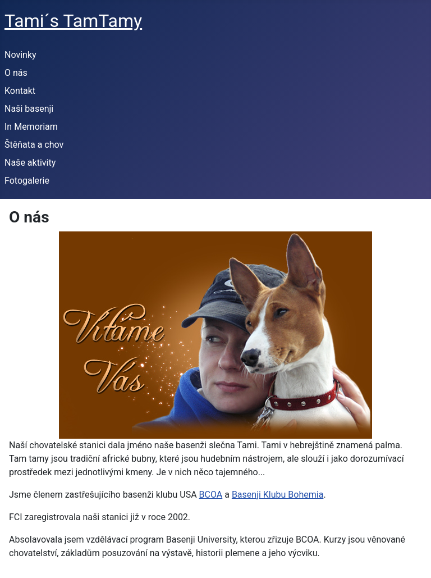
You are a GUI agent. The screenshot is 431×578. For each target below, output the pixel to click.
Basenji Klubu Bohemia (277, 494)
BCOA (211, 494)
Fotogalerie (26, 180)
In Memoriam (31, 126)
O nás (15, 72)
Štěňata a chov (33, 144)
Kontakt (19, 90)
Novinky (20, 54)
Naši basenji (28, 108)
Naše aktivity (30, 162)
